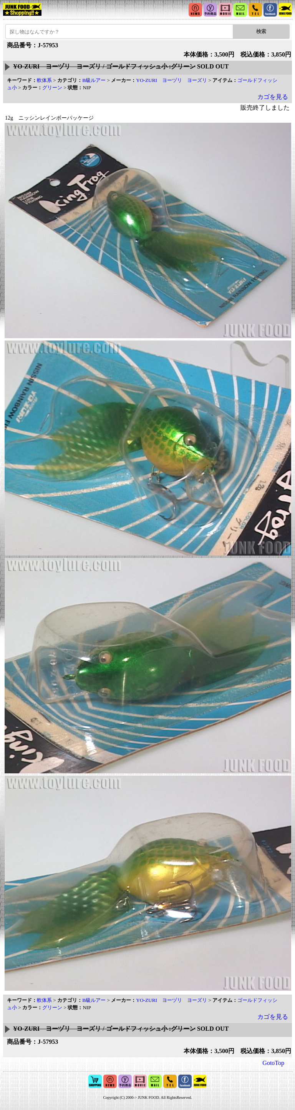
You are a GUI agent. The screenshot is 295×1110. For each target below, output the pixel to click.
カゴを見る (272, 96)
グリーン (52, 87)
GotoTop (273, 1063)
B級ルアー (94, 80)
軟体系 (44, 80)
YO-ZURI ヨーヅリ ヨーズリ (171, 80)
